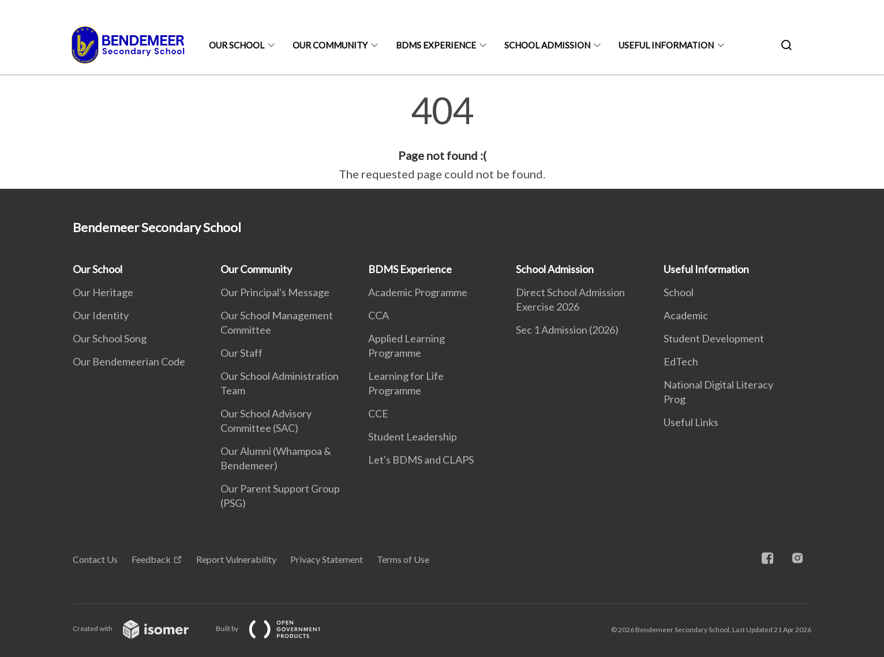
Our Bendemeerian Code (129, 361)
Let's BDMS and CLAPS (421, 459)
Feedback (151, 559)
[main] (442, 137)
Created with (140, 628)
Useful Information (666, 45)
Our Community (330, 45)
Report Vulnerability (236, 559)
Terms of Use (403, 559)
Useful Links (691, 422)
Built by (277, 628)
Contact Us (95, 559)
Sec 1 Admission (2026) (567, 329)
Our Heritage (103, 292)
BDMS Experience (436, 45)
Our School (236, 45)
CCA (378, 315)
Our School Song (110, 338)
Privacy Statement (326, 559)
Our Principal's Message (274, 292)
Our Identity (101, 315)
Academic (686, 315)
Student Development (714, 338)
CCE (378, 413)
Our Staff (241, 352)
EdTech (681, 361)
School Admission (547, 45)
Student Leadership (412, 436)
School (679, 292)
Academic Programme (417, 292)
